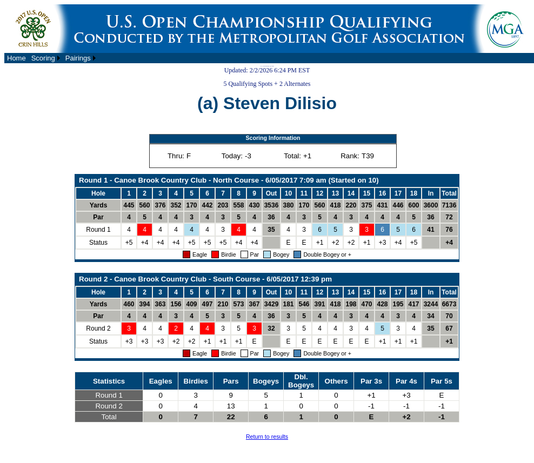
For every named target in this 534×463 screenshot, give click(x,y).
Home (16, 58)
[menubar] (51, 58)
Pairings (78, 58)
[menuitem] (16, 58)
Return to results (267, 436)
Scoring (43, 58)
